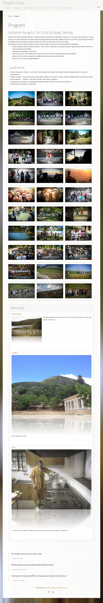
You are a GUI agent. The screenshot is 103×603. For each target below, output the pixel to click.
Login (98, 7)
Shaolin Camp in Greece (49, 588)
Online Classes (67, 8)
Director (49, 8)
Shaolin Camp (13, 3)
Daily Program (17, 314)
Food (13, 447)
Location (40, 8)
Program (17, 8)
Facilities (15, 353)
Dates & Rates (29, 8)
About (8, 8)
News (57, 8)
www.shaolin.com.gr (62, 588)
